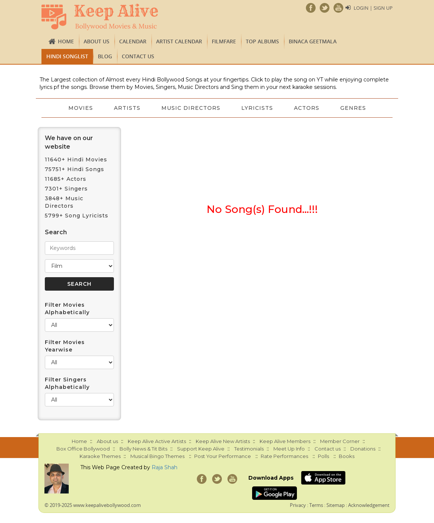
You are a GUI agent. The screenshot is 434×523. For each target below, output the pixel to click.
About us (96, 41)
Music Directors (190, 108)
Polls (323, 456)
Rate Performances (284, 456)
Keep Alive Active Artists (157, 441)
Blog (105, 56)
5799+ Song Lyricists (76, 215)
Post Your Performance (222, 456)
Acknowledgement (369, 505)
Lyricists (257, 108)
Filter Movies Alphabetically (67, 308)
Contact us (138, 56)
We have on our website (69, 142)
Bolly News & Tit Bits (143, 449)
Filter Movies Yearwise (65, 346)
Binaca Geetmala (313, 41)
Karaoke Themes (100, 456)
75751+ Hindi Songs (74, 169)
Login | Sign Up (373, 7)
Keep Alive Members (285, 441)
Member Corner (340, 441)
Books (346, 456)
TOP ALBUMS (262, 41)
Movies (80, 108)
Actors (306, 108)
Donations (362, 449)
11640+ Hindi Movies (76, 159)
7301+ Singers (66, 188)
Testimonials (249, 449)
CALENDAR (132, 41)
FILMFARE (224, 41)
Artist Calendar (179, 41)
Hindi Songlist (67, 56)
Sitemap (335, 505)
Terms (316, 505)
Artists (127, 108)
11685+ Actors (65, 179)
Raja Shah (164, 467)
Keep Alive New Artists (223, 441)
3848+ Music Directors (64, 202)
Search (56, 232)
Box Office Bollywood (83, 449)
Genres (353, 108)
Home (66, 41)
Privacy (298, 505)
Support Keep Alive (200, 449)
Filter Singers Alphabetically (67, 383)
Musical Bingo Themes (157, 456)
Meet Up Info (289, 449)
